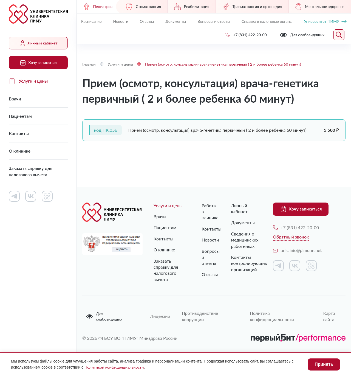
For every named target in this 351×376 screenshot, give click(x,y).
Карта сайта (329, 316)
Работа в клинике (205, 211)
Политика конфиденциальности (272, 316)
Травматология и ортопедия (252, 6)
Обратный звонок (291, 236)
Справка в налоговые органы (267, 21)
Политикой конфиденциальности (114, 367)
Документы (175, 21)
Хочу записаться (38, 62)
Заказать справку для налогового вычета (30, 171)
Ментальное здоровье (319, 6)
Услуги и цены (28, 81)
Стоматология (143, 6)
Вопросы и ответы (213, 21)
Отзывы (147, 21)
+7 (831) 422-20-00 (296, 227)
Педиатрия (97, 6)
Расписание (91, 21)
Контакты (19, 133)
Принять (324, 364)
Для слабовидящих (104, 316)
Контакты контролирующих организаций (243, 263)
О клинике (19, 150)
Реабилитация (191, 6)
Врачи (15, 98)
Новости (120, 21)
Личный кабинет (38, 43)
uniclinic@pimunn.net (297, 250)
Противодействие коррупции (200, 316)
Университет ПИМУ (325, 21)
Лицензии (159, 316)
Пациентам (20, 116)
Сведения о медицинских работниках (243, 240)
